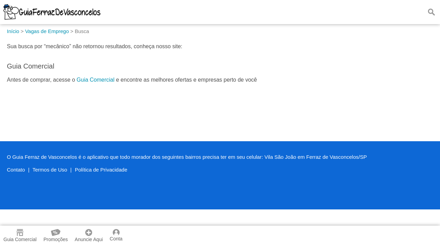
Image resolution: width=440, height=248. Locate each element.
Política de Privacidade (101, 170)
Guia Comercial (95, 80)
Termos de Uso (50, 170)
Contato (16, 170)
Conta (116, 235)
